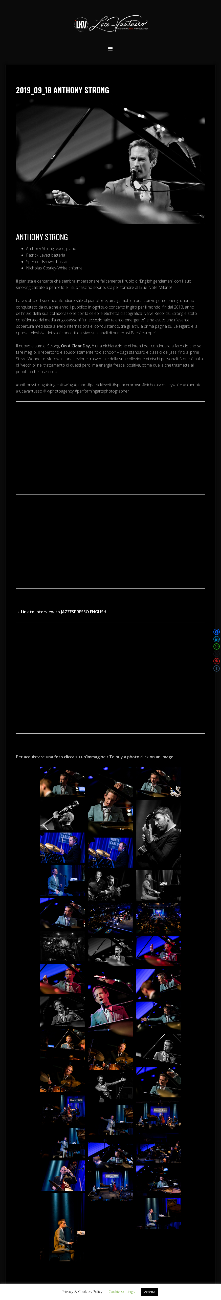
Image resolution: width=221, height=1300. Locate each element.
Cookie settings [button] (121, 1291)
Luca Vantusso (110, 24)
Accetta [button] (149, 1291)
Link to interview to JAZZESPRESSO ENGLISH (63, 612)
